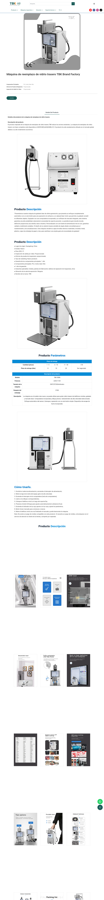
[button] (61, 10)
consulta (12, 98)
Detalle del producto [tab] (52, 112)
